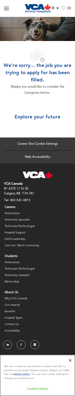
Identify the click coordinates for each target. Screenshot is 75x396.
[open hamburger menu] (6, 8)
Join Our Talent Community (22, 245)
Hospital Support (15, 232)
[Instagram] (34, 344)
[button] (55, 8)
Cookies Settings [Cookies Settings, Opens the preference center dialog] (37, 388)
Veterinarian (12, 213)
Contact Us (12, 324)
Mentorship (12, 281)
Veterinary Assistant (17, 275)
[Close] (70, 360)
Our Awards (12, 305)
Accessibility (12, 330)
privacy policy (22, 374)
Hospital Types (13, 317)
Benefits (10, 311)
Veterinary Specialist (17, 219)
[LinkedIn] (7, 344)
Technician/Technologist (20, 226)
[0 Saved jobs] (66, 8)
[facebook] (21, 344)
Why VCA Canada (16, 298)
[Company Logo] (35, 8)
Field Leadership (15, 239)
